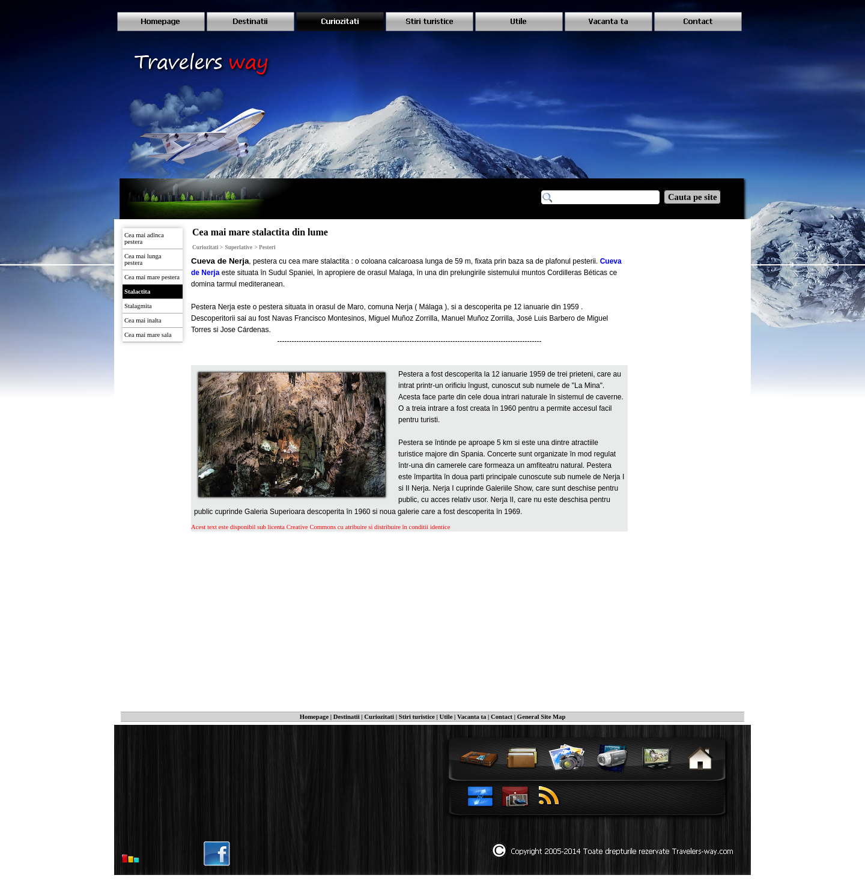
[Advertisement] (298, 612)
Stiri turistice (417, 716)
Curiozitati (379, 716)
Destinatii (346, 716)
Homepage (314, 716)
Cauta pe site (692, 197)
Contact (501, 716)
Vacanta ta (471, 716)
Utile (446, 716)
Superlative (239, 247)
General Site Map (541, 716)
